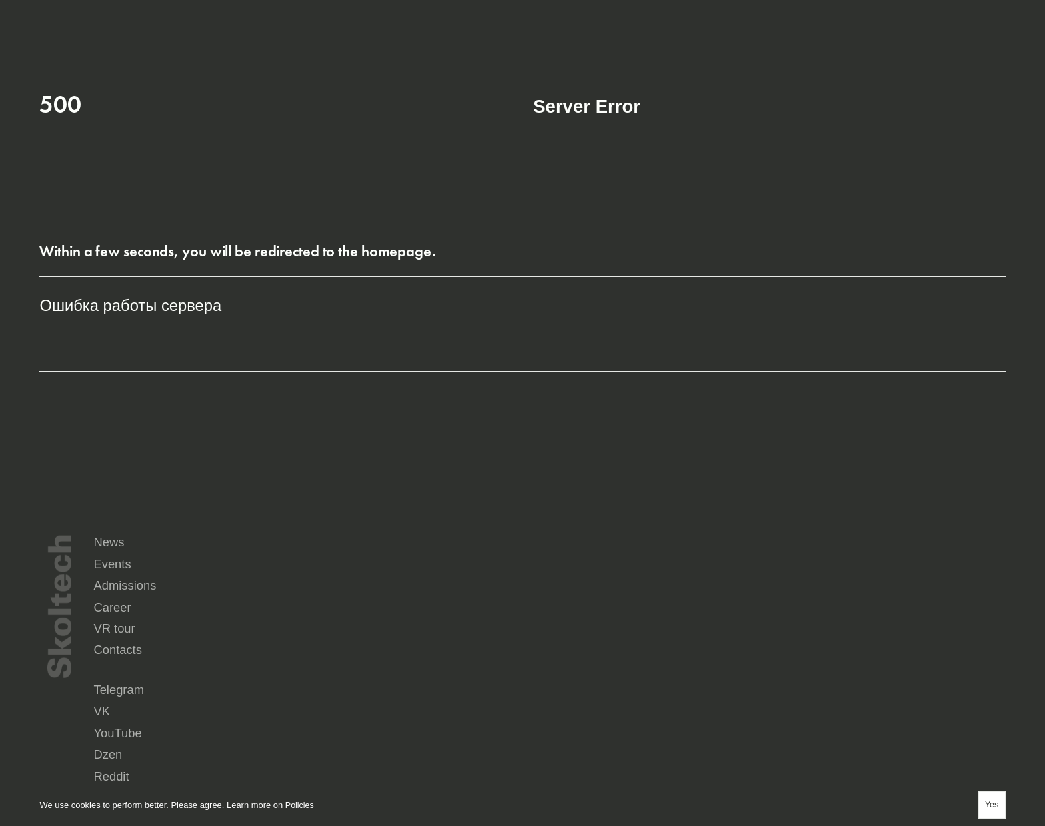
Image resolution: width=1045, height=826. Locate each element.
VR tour (711, 631)
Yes (991, 804)
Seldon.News (921, 686)
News (548, 606)
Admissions (879, 606)
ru (917, 18)
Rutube (668, 686)
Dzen (906, 676)
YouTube (791, 676)
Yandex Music (801, 686)
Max (541, 697)
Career (551, 631)
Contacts (872, 631)
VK (659, 676)
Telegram (550, 676)
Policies (300, 804)
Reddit (545, 686)
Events (709, 606)
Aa (996, 18)
